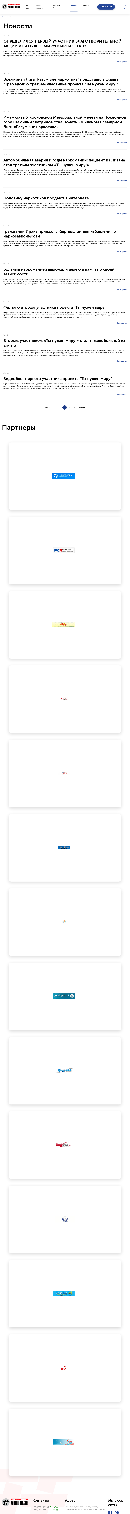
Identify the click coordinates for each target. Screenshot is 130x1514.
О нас (27, 7)
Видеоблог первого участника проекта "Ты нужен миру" (57, 378)
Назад (47, 407)
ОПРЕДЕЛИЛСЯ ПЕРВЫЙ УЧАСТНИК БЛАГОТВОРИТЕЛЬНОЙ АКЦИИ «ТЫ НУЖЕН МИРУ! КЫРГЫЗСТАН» (62, 43)
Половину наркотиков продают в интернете (46, 198)
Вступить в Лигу (57, 7)
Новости (74, 6)
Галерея (86, 6)
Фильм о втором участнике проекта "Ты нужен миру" (54, 307)
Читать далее (122, 62)
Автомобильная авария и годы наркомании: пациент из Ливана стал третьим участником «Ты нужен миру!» (64, 162)
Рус (124, 7)
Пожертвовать (106, 7)
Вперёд (82, 407)
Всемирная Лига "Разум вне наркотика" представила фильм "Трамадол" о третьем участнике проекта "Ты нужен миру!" (60, 81)
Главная (4, 16)
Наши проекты (39, 7)
